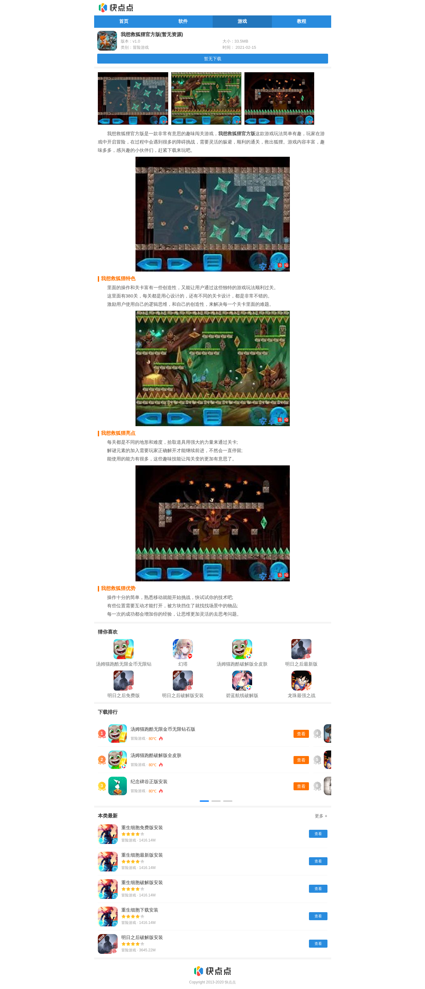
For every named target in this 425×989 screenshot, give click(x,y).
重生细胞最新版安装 (142, 855)
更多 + (321, 815)
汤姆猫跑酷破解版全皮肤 (156, 755)
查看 (301, 733)
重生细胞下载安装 (139, 909)
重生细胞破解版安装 (142, 882)
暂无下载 (212, 58)
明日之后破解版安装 (142, 937)
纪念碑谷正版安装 (149, 781)
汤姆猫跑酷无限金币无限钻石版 (163, 729)
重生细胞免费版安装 (142, 827)
